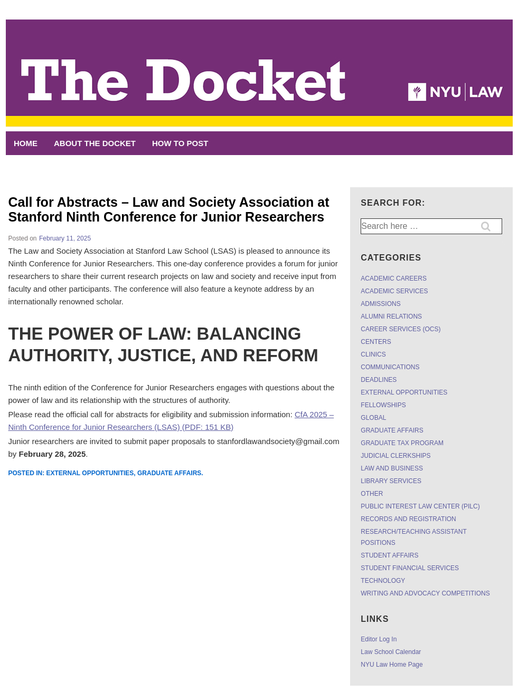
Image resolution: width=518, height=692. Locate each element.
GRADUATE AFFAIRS (169, 473)
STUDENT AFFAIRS (389, 555)
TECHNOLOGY (383, 580)
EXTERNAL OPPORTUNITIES (90, 473)
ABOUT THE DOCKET (95, 143)
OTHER (372, 493)
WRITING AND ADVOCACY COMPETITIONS (425, 593)
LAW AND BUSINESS (392, 468)
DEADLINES (379, 379)
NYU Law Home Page (391, 664)
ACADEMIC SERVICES (394, 291)
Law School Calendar (391, 652)
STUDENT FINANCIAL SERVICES (410, 568)
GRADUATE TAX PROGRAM (402, 443)
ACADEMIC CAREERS (394, 278)
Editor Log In (379, 639)
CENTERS (376, 341)
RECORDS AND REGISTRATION (408, 519)
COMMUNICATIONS (390, 367)
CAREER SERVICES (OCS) (400, 329)
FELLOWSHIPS (383, 405)
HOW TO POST (180, 143)
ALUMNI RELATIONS (391, 316)
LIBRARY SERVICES (391, 481)
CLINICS (373, 354)
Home (25, 143)
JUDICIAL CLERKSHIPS (395, 455)
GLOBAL (373, 417)
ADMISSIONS (380, 303)
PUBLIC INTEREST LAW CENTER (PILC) (420, 506)
